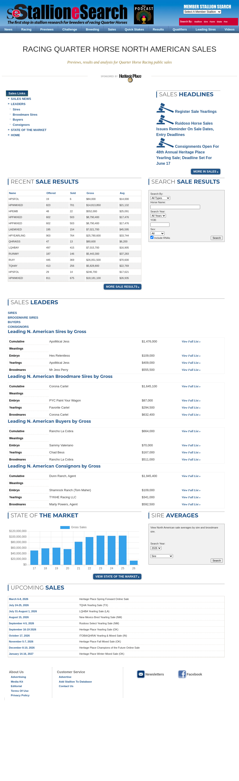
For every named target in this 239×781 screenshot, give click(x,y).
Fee (226, 22)
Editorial (16, 686)
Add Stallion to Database (75, 681)
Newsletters (150, 674)
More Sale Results (122, 286)
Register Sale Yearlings (196, 112)
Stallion (198, 22)
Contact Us (66, 686)
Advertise (65, 676)
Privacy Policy (20, 695)
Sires (16, 109)
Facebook (189, 674)
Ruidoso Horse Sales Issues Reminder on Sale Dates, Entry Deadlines (185, 129)
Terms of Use (20, 690)
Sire (206, 22)
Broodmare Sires (25, 114)
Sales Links (16, 93)
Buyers (18, 119)
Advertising (18, 676)
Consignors (21, 125)
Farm (212, 22)
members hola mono (202, 12)
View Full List (190, 341)
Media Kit (17, 681)
